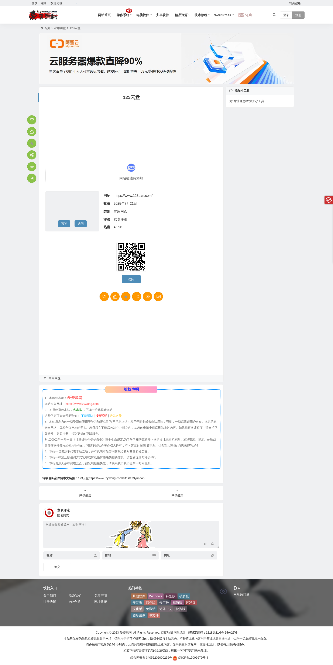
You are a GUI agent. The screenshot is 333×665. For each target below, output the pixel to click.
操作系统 (124, 12)
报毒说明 (101, 415)
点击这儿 (79, 409)
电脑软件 (142, 15)
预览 (64, 223)
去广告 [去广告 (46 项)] (164, 602)
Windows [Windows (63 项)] (155, 596)
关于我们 (49, 595)
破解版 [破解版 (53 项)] (184, 596)
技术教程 (201, 15)
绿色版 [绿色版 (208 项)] (150, 602)
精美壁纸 (295, 3)
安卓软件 (162, 15)
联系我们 (75, 595)
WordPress (222, 15)
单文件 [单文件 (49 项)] (154, 615)
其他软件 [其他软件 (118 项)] (139, 596)
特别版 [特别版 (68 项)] (170, 596)
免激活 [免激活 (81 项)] (150, 609)
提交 (57, 567)
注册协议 (49, 601)
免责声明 (100, 595)
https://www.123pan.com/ (133, 195)
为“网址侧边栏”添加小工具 (246, 101)
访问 (81, 223)
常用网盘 (60, 28)
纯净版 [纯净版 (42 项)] (191, 602)
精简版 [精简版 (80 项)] (177, 602)
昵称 (49, 555)
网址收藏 (100, 601)
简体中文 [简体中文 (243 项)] (165, 609)
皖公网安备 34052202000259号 (151, 657)
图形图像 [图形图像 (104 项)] (139, 615)
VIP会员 (74, 601)
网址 (167, 555)
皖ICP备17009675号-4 (190, 657)
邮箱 (108, 555)
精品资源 (181, 15)
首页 (47, 28)
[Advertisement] (131, 131)
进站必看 (116, 415)
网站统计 (180, 632)
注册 (44, 3)
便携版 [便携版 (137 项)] (180, 609)
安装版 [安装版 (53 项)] (137, 602)
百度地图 (166, 632)
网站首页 (104, 15)
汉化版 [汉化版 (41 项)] (137, 609)
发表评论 (120, 219)
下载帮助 (86, 415)
